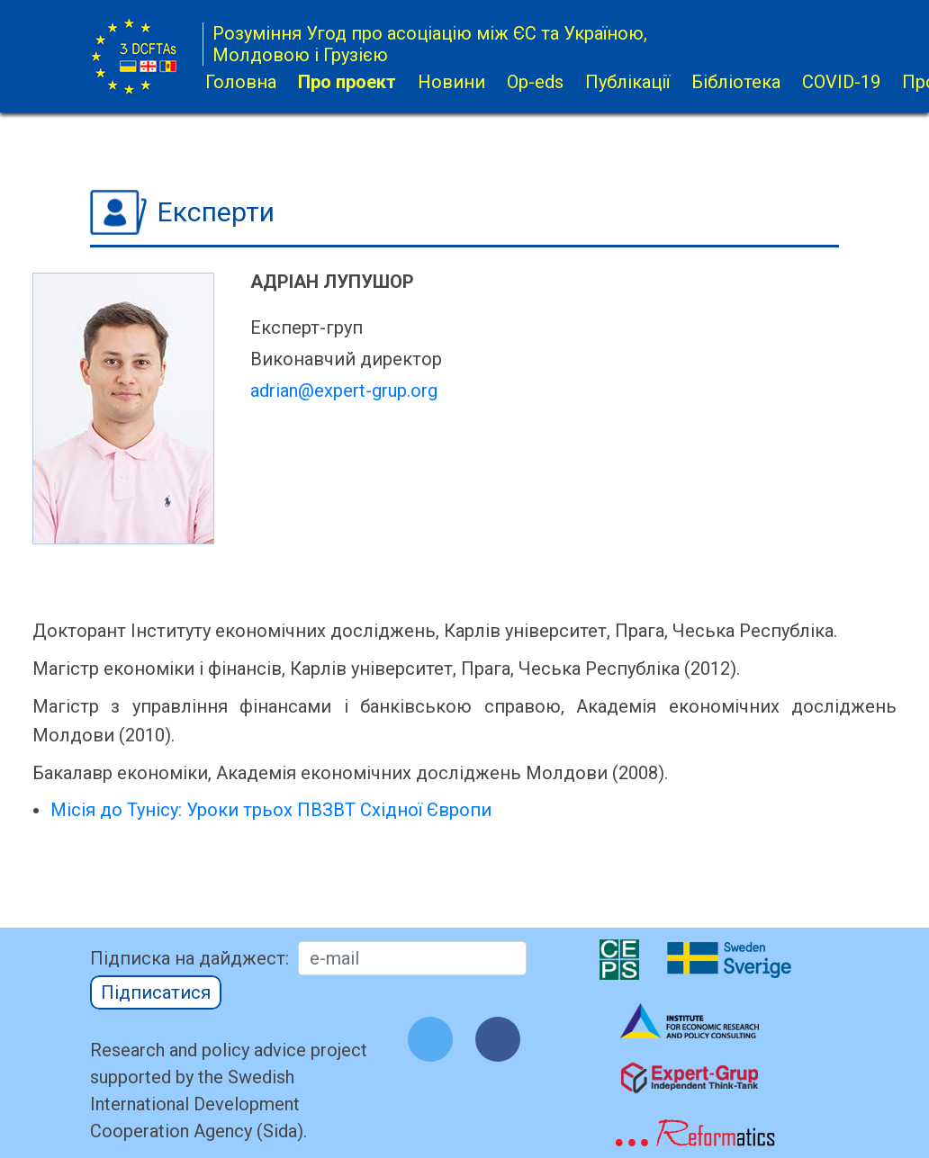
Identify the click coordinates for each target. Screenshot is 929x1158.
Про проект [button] (347, 82)
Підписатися (156, 992)
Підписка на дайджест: (189, 958)
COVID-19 (841, 82)
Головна (240, 82)
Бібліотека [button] (735, 82)
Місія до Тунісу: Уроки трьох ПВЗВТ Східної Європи (271, 810)
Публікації (627, 82)
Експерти (216, 212)
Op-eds (535, 82)
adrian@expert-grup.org (343, 390)
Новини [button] (451, 82)
